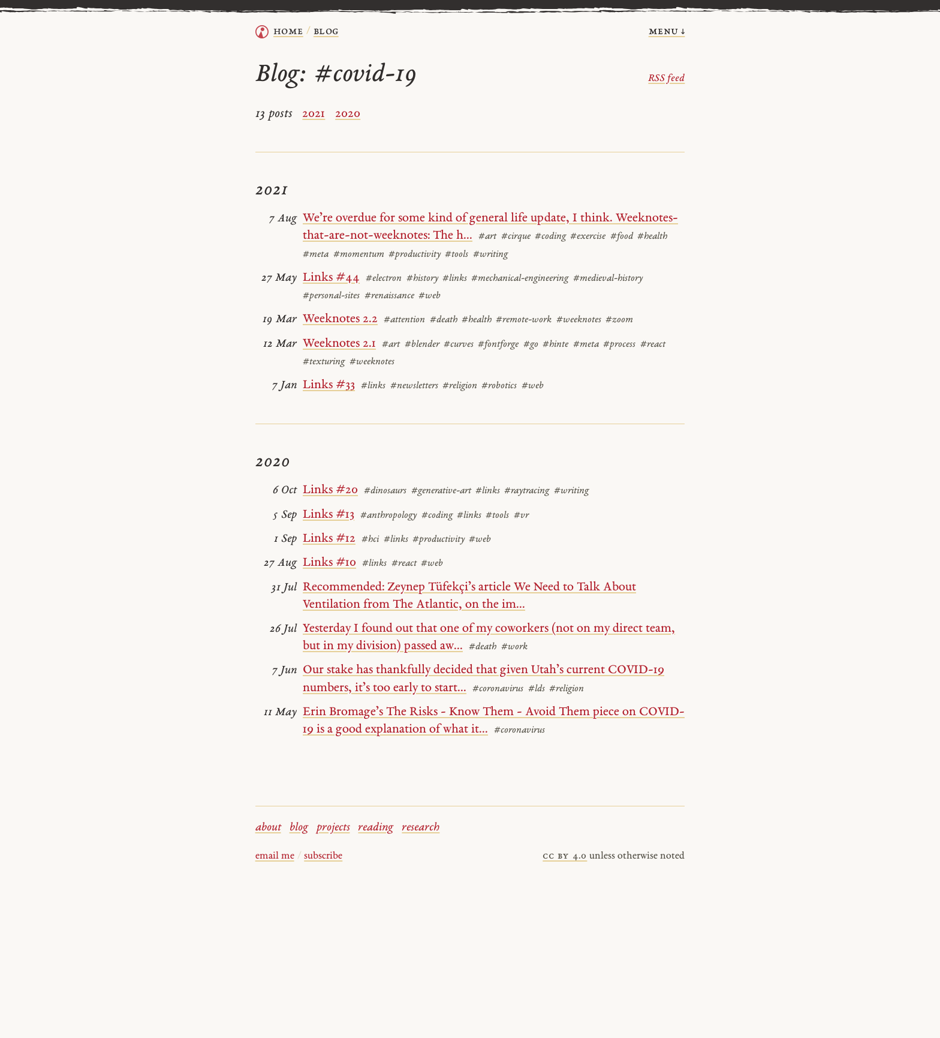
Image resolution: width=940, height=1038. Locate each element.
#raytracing (526, 491)
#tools (456, 255)
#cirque (516, 237)
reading (375, 827)
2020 (347, 114)
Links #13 (328, 514)
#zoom (619, 320)
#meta (316, 255)
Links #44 (331, 277)
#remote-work (524, 320)
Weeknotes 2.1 (339, 343)
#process (619, 345)
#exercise (587, 237)
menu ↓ (667, 31)
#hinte (555, 345)
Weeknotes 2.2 (340, 319)
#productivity (414, 255)
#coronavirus (497, 689)
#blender (422, 345)
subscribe (323, 856)
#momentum (358, 255)
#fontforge (498, 345)
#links (454, 279)
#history (422, 279)
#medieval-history (608, 279)
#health (652, 237)
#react (652, 345)
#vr (521, 516)
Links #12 (329, 538)
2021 (313, 114)
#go (530, 345)
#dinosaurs (385, 491)
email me (274, 856)
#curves (459, 345)
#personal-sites (331, 296)
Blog (326, 31)
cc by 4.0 (565, 856)
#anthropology (388, 516)
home (288, 31)
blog (299, 827)
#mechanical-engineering (519, 279)
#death (443, 320)
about (268, 827)
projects (333, 827)
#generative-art (441, 491)
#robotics (499, 386)
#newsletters (414, 386)
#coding (550, 237)
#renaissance (389, 296)
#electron (384, 279)
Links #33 (329, 385)
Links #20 (330, 490)
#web (429, 296)
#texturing (324, 362)
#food (621, 237)
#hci (370, 540)
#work (514, 647)
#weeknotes (578, 320)
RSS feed (666, 78)
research (420, 827)
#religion (459, 386)
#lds (536, 689)
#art (487, 237)
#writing (490, 255)
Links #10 (329, 562)
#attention (404, 320)
